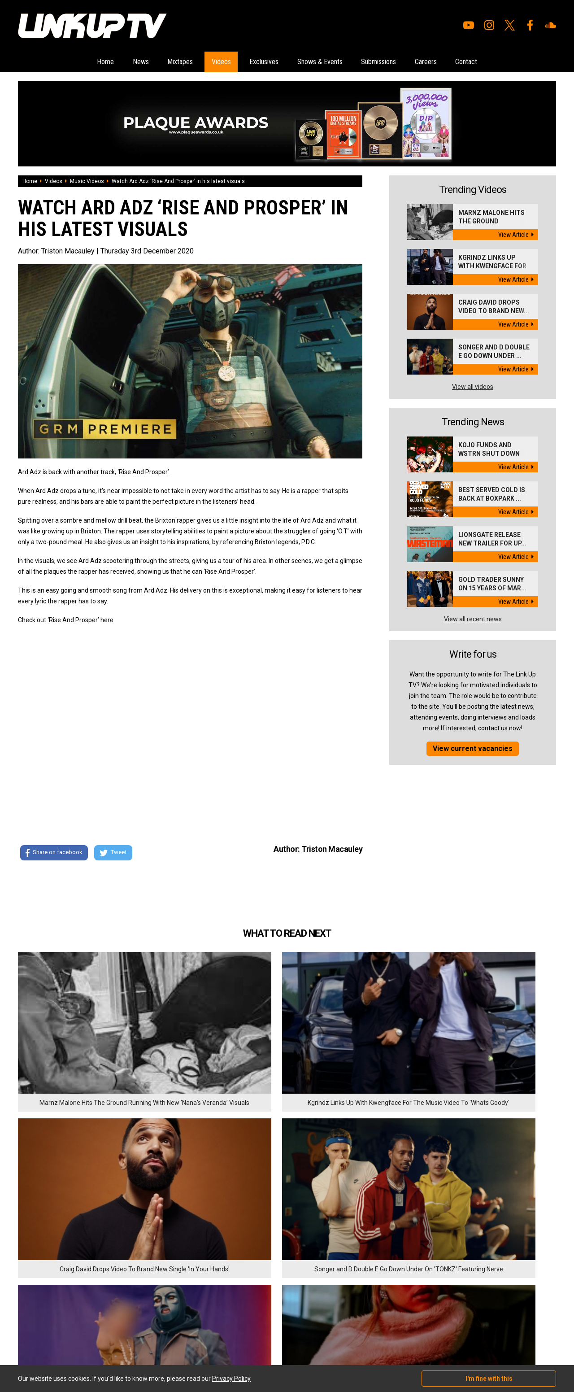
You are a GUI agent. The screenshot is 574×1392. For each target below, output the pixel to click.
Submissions (404, 62)
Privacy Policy (116, 1289)
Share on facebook (53, 854)
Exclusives (258, 62)
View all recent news (473, 620)
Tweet (116, 854)
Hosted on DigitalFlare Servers (51, 1344)
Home (53, 62)
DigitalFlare (120, 1336)
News (99, 62)
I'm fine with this (489, 1378)
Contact (517, 62)
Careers (464, 62)
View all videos (472, 387)
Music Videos (87, 182)
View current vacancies (473, 749)
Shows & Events (329, 62)
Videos (203, 62)
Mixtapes (150, 62)
